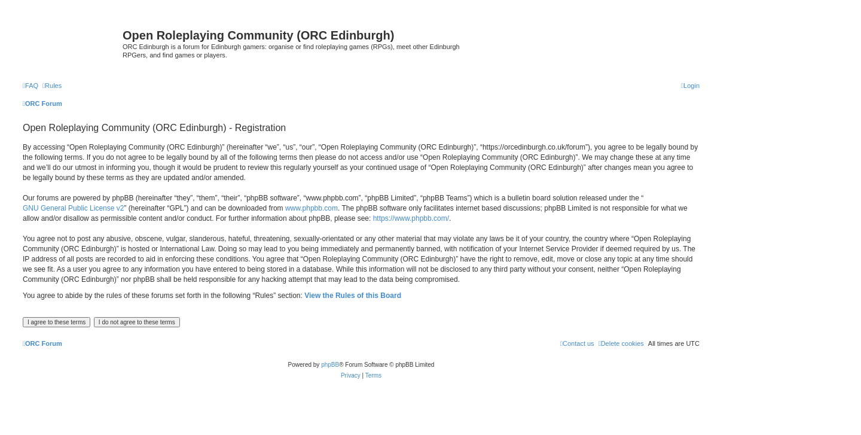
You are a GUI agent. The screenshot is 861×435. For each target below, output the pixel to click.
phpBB (330, 364)
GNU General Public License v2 (73, 208)
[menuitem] (30, 85)
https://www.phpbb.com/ (411, 218)
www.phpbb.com (311, 208)
